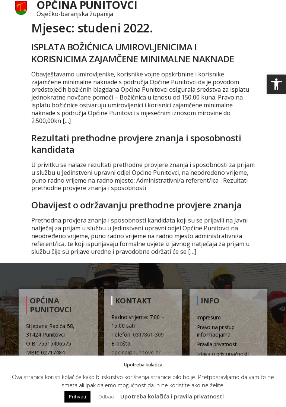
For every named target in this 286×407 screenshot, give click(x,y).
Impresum (209, 317)
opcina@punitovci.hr (136, 352)
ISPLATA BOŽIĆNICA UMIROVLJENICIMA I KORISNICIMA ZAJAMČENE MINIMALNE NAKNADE (132, 52)
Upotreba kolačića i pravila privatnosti (172, 396)
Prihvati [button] (77, 396)
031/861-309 (148, 334)
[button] (276, 84)
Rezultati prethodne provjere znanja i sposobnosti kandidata (136, 143)
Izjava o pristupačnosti (223, 353)
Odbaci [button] (106, 396)
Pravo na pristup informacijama (216, 331)
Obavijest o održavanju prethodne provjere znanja (136, 205)
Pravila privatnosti (217, 344)
